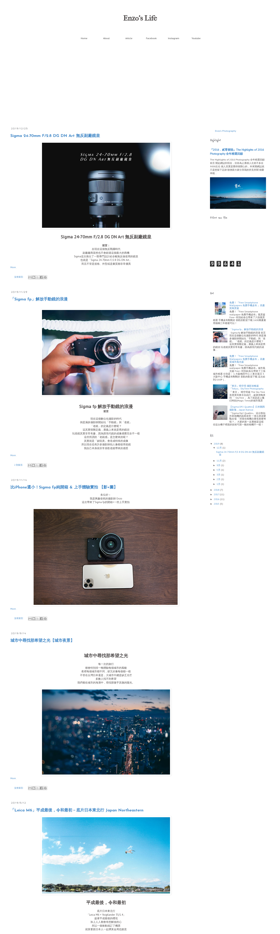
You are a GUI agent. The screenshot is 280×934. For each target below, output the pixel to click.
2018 (217, 489)
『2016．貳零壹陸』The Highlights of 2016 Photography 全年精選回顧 (237, 152)
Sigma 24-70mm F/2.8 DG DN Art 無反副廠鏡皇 (55, 136)
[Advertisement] (233, 279)
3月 (219, 474)
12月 (219, 447)
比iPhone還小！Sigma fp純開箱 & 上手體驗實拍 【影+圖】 (64, 487)
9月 (219, 465)
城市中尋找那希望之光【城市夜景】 (42, 641)
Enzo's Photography (225, 130)
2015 (217, 503)
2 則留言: (19, 465)
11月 (219, 460)
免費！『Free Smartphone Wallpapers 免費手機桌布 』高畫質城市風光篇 (247, 359)
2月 (219, 479)
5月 (219, 469)
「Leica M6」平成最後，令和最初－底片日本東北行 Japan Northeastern (76, 810)
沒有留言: (19, 276)
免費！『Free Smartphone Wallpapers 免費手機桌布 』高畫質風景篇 (247, 305)
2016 (217, 499)
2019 (217, 443)
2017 (217, 494)
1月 (219, 483)
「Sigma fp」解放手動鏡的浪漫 (39, 299)
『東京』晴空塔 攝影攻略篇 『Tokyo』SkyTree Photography (246, 387)
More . (13, 267)
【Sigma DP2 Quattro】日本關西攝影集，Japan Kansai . (247, 408)
